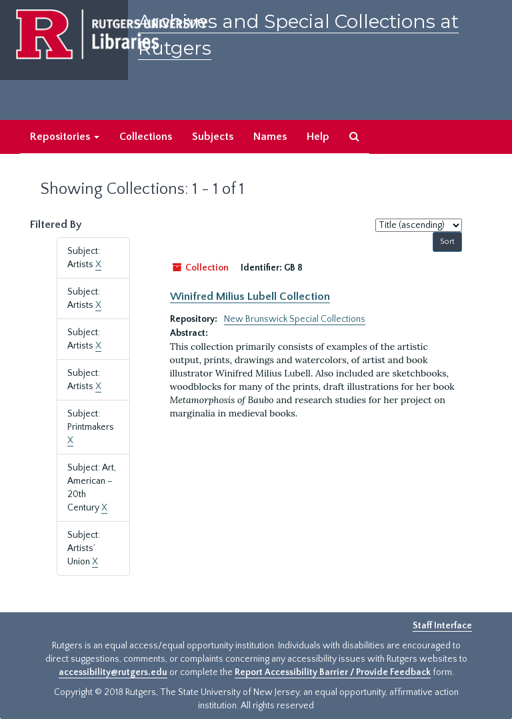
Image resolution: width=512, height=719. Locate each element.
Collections (145, 137)
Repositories (64, 137)
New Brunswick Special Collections (294, 319)
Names (270, 137)
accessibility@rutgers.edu (113, 672)
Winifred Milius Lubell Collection (250, 297)
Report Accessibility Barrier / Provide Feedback (333, 672)
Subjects (212, 137)
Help (318, 137)
